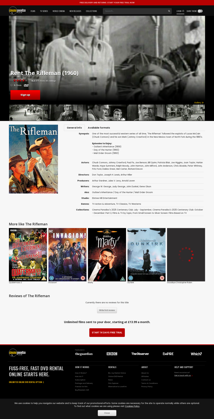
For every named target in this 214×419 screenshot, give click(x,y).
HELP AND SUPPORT (183, 367)
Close (107, 413)
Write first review (107, 311)
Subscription (80, 380)
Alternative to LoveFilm (117, 387)
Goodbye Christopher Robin (179, 283)
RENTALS (112, 367)
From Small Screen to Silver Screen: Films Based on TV (160, 213)
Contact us (146, 380)
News (110, 380)
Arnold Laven (128, 181)
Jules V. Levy (114, 181)
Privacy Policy (146, 387)
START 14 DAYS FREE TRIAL (107, 333)
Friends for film (81, 387)
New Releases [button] (75, 11)
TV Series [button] (44, 11)
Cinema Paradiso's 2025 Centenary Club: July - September (122, 210)
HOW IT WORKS (82, 367)
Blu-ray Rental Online (117, 374)
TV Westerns (134, 204)
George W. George (101, 187)
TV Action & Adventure (103, 204)
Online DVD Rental (115, 377)
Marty (90, 283)
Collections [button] (91, 11)
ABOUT (144, 367)
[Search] (134, 11)
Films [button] (33, 11)
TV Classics (121, 204)
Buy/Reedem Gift (82, 391)
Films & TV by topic (122, 213)
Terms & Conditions (149, 384)
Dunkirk (131, 283)
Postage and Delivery (84, 384)
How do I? (79, 377)
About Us (145, 374)
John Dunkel (132, 187)
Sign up (25, 95)
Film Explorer (113, 384)
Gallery (199, 102)
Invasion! (52, 283)
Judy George (118, 187)
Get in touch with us (182, 376)
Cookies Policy (132, 406)
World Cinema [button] (59, 11)
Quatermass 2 (15, 283)
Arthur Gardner (99, 181)
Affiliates (145, 377)
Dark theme (192, 11)
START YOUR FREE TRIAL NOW (107, 2)
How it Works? (81, 374)
